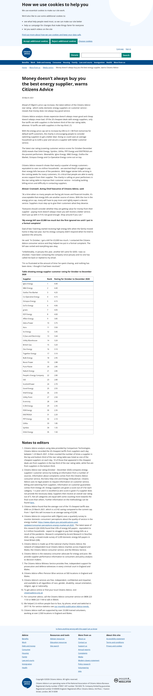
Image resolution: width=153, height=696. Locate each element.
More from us (119, 62)
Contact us (82, 642)
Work (33, 62)
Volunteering (83, 668)
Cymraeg (120, 49)
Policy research (84, 664)
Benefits (25, 62)
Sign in (128, 49)
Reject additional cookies (64, 41)
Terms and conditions (115, 642)
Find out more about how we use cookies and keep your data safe (51, 34)
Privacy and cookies (114, 646)
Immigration (99, 62)
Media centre (48, 67)
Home (24, 67)
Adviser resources (57, 639)
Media (80, 657)
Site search (54, 646)
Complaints (82, 653)
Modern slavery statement (88, 660)
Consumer (57, 62)
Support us (82, 646)
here (32, 502)
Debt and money (44, 62)
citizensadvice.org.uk (33, 593)
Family (74, 62)
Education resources (58, 642)
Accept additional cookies (35, 41)
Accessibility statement (115, 639)
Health (109, 62)
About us (81, 639)
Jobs (80, 671)
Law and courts (85, 62)
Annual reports (84, 649)
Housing (66, 62)
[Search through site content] (101, 55)
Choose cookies (85, 41)
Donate (74, 55)
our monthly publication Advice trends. (71, 606)
